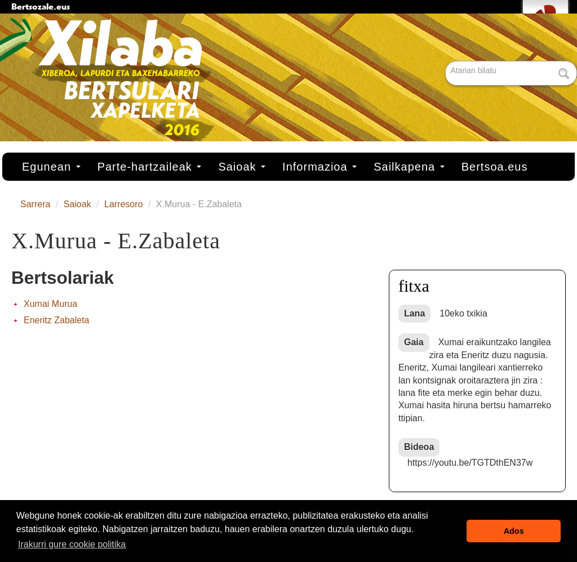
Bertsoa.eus (494, 166)
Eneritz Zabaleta (57, 320)
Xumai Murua (50, 304)
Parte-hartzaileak (149, 166)
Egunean (51, 166)
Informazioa (319, 166)
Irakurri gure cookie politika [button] (72, 544)
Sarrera (35, 204)
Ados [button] (514, 531)
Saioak (241, 166)
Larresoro (123, 204)
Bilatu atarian (446, 61)
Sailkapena (409, 166)
